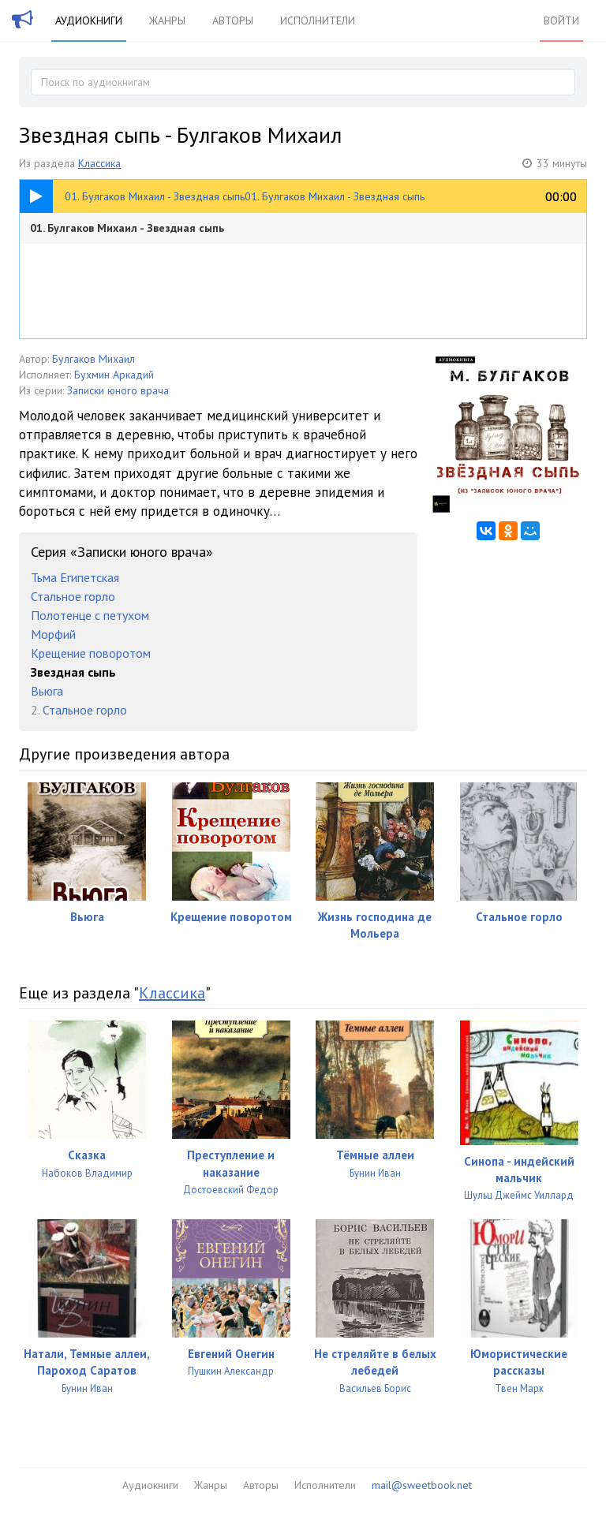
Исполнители (317, 20)
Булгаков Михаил (93, 359)
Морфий (53, 634)
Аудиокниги (88, 20)
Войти (561, 20)
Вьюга (47, 691)
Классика (99, 163)
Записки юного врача (118, 390)
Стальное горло (73, 596)
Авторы (232, 20)
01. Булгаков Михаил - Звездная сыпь (127, 228)
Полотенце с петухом (90, 615)
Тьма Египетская (75, 577)
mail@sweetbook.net (422, 1485)
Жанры (167, 20)
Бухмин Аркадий (114, 375)
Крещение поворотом (91, 653)
